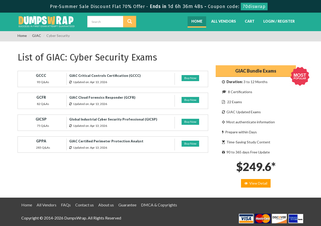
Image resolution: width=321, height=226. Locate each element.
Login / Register (279, 21)
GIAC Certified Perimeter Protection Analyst (106, 141)
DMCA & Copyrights (159, 204)
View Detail (255, 183)
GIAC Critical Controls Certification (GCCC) (105, 76)
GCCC (41, 75)
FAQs (66, 204)
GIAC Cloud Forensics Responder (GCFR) (102, 97)
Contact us (84, 204)
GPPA (41, 141)
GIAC (36, 35)
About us (106, 204)
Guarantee (127, 204)
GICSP (41, 119)
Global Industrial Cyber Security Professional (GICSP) (113, 119)
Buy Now (190, 78)
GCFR (41, 97)
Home (196, 21)
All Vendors (223, 21)
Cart (250, 21)
